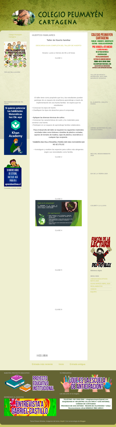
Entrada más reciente (42, 364)
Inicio (61, 364)
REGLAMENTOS (96, 286)
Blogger (82, 421)
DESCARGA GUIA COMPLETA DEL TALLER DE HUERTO (58, 45)
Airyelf (62, 421)
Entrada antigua (77, 364)
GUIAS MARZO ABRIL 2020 (100, 283)
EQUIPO (93, 292)
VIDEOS (93, 289)
